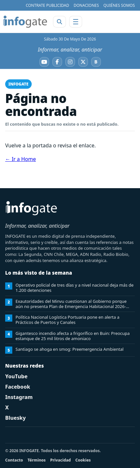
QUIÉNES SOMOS (119, 5)
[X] (83, 62)
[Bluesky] (96, 62)
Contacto (14, 460)
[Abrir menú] (75, 22)
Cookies (83, 460)
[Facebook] (57, 62)
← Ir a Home (20, 159)
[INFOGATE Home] (25, 21)
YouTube (16, 376)
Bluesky (15, 417)
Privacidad (60, 460)
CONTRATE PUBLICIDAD (47, 5)
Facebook (17, 386)
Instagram (19, 397)
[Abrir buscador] (59, 22)
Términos (36, 460)
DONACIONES (86, 5)
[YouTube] (44, 62)
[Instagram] (70, 62)
